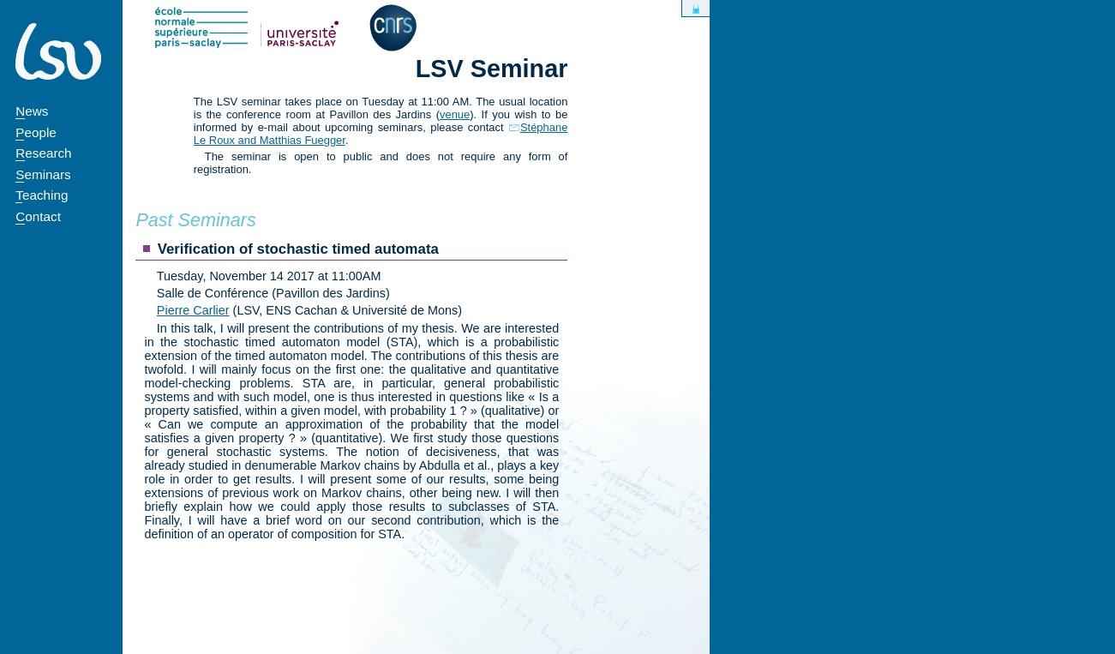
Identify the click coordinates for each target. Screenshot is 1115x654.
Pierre (193, 310)
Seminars (42, 174)
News (31, 111)
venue (455, 114)
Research (43, 153)
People (36, 132)
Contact (38, 216)
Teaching (41, 195)
